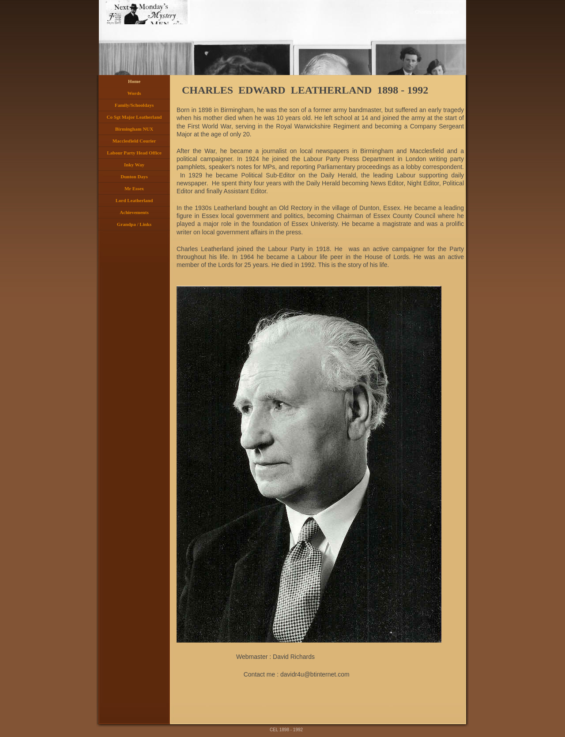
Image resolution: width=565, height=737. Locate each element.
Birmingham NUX (134, 129)
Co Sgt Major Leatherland (134, 117)
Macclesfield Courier (134, 140)
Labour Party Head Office (134, 152)
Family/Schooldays (134, 105)
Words (134, 93)
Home (134, 81)
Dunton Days (134, 176)
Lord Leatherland (134, 200)
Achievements (134, 212)
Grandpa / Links (134, 224)
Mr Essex (134, 188)
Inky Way (134, 164)
